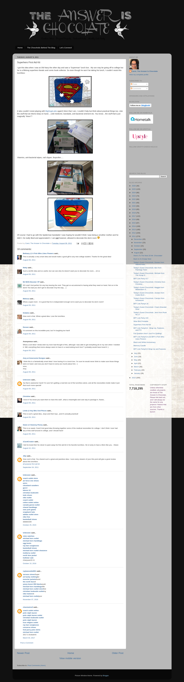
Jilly (24, 456)
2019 (134, 209)
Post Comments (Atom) (37, 665)
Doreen (26, 327)
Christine (27, 396)
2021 (134, 203)
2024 (134, 193)
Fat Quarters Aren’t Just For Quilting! (147, 333)
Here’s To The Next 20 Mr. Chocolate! (147, 256)
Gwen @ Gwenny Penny (33, 425)
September (138, 249)
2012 (134, 233)
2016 (134, 219)
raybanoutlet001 (29, 571)
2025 (134, 189)
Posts (134, 84)
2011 (134, 236)
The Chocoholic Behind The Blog (41, 48)
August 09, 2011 (29, 260)
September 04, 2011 (31, 467)
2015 (134, 223)
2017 (134, 216)
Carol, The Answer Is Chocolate (145, 71)
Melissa (26, 299)
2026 (134, 186)
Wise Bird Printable (140, 321)
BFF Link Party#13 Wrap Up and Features (149, 349)
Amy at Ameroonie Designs (34, 358)
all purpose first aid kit (31, 464)
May (136, 360)
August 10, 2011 (29, 448)
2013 (134, 229)
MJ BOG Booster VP (31, 282)
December (138, 239)
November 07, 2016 (30, 599)
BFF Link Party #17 (140, 279)
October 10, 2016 (29, 563)
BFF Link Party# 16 (140, 304)
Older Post (117, 653)
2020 (134, 206)
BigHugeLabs (51, 111)
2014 (134, 226)
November (138, 243)
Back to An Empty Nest (142, 259)
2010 (134, 378)
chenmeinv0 (28, 607)
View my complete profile (138, 75)
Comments (136, 88)
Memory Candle (139, 346)
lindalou (26, 313)
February (137, 370)
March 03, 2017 (29, 638)
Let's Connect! (66, 48)
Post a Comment (26, 643)
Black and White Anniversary (144, 342)
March (136, 367)
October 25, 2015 (29, 525)
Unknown (27, 380)
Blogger (106, 676)
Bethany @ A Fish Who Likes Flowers (38, 253)
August (137, 253)
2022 (134, 199)
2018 (134, 213)
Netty (25, 268)
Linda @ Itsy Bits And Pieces (35, 411)
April (136, 363)
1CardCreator (28, 442)
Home (20, 48)
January (137, 373)
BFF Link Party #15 (140, 318)
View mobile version (70, 658)
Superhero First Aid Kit (142, 325)
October (137, 246)
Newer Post (23, 653)
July (136, 353)
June (136, 357)
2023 (134, 196)
